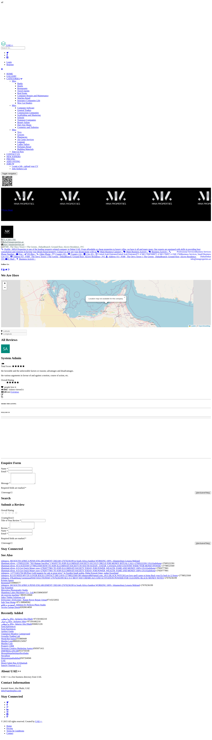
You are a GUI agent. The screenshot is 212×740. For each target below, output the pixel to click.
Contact (9, 736)
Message (5, 485)
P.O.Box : (30, 254)
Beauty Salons (23, 122)
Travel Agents (23, 91)
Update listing (10, 394)
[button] (124, 297)
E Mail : (10, 259)
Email (4, 471)
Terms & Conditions (15, 734)
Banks (20, 83)
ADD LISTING (13, 161)
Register (10, 64)
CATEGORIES (14, 78)
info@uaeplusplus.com (11, 694)
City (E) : (89, 254)
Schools (20, 117)
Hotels (20, 86)
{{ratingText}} (7, 520)
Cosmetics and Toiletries (28, 127)
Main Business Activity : (135, 252)
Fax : (20, 254)
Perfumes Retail (24, 147)
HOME (9, 74)
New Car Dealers (24, 103)
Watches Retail (23, 98)
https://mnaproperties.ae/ (13, 244)
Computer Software (25, 108)
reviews (15, 392)
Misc (14, 81)
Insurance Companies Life (28, 100)
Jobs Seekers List (19, 169)
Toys (19, 132)
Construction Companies (28, 113)
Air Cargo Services (25, 139)
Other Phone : (44, 254)
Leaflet (192, 326)
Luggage (21, 142)
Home (9, 729)
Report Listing (9, 397)
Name (4, 469)
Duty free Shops (24, 125)
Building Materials (25, 149)
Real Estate (22, 93)
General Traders (24, 110)
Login (9, 62)
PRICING (10, 159)
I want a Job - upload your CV (25, 166)
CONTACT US (13, 154)
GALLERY (11, 76)
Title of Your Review (11, 522)
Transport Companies (26, 120)
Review (5, 531)
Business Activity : (158, 252)
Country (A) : (75, 254)
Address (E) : (57, 256)
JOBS (10, 164)
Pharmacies (22, 137)
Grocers (20, 134)
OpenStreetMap (204, 326)
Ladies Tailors (23, 144)
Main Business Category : (110, 252)
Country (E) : (60, 254)
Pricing (9, 732)
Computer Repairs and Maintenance (33, 96)
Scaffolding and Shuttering (29, 115)
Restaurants (22, 88)
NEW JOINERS (13, 156)
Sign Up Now (18, 152)
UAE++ (38, 725)
